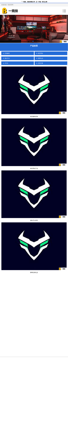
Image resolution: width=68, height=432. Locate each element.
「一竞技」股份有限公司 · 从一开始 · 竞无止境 (34, 2)
